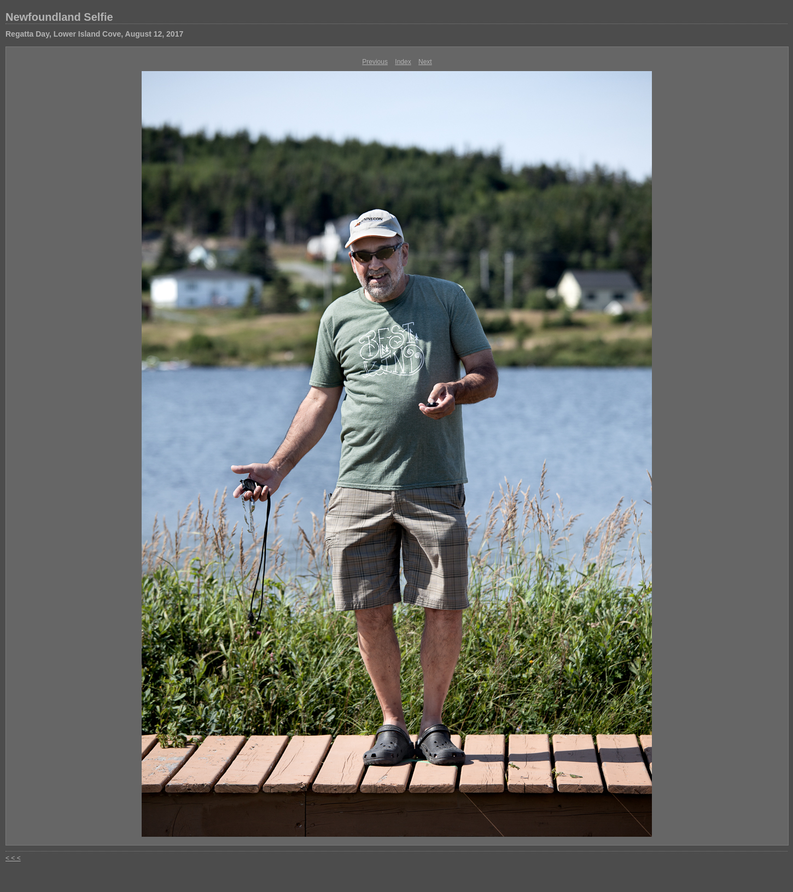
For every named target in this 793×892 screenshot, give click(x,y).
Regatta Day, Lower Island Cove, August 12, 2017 (94, 34)
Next (425, 62)
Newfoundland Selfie (59, 17)
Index (403, 62)
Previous (375, 62)
